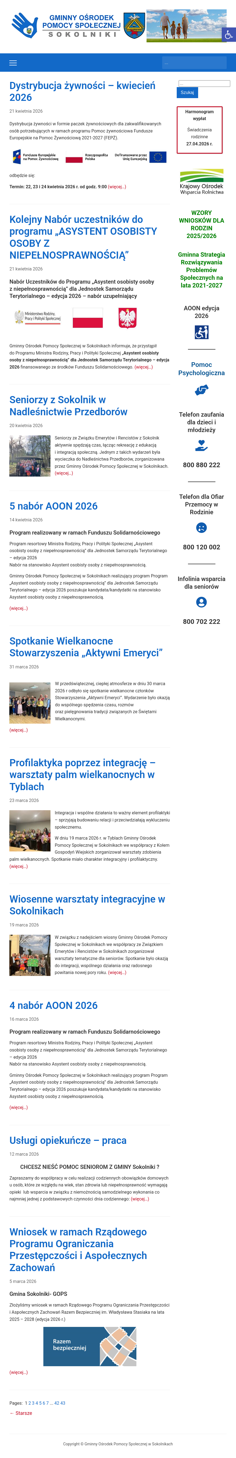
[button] (229, 34)
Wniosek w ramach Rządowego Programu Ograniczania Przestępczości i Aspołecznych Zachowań (78, 1250)
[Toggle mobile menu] (13, 63)
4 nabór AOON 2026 (53, 1005)
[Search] (189, 62)
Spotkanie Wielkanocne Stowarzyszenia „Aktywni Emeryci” (86, 647)
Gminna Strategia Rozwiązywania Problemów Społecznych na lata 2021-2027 (201, 270)
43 (62, 1403)
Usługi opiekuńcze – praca (68, 1140)
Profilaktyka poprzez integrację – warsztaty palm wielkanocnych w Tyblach (82, 774)
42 (57, 1403)
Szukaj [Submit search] (220, 62)
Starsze (20, 1413)
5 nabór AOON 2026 (53, 506)
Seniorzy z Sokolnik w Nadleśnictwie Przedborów (68, 405)
